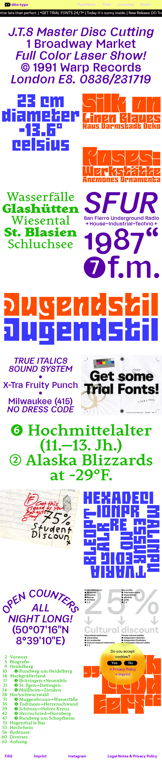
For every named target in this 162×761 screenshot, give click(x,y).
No (130, 663)
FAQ (8, 756)
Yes (114, 663)
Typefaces (87, 4)
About (145, 4)
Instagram (77, 756)
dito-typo (19, 5)
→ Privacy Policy (122, 669)
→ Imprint (123, 674)
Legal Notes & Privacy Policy (132, 756)
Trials (106, 4)
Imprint (40, 756)
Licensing (125, 4)
